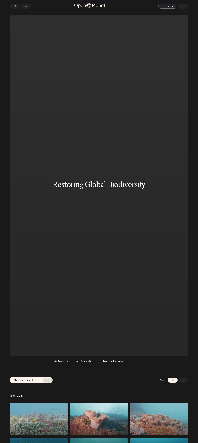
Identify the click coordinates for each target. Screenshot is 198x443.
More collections (110, 361)
